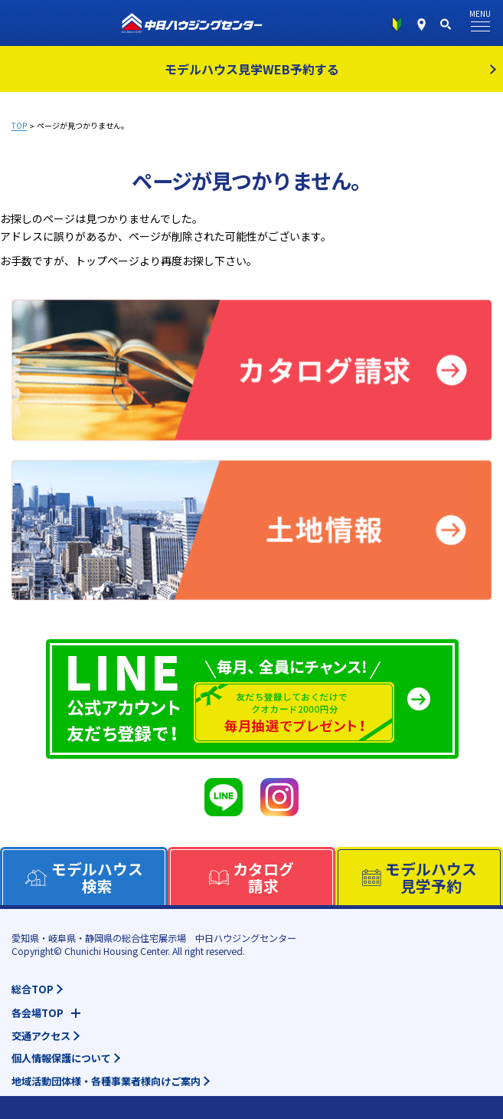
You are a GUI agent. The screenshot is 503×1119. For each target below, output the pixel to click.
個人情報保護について (61, 1058)
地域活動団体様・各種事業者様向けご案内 (106, 1081)
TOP (19, 125)
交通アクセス (40, 1036)
